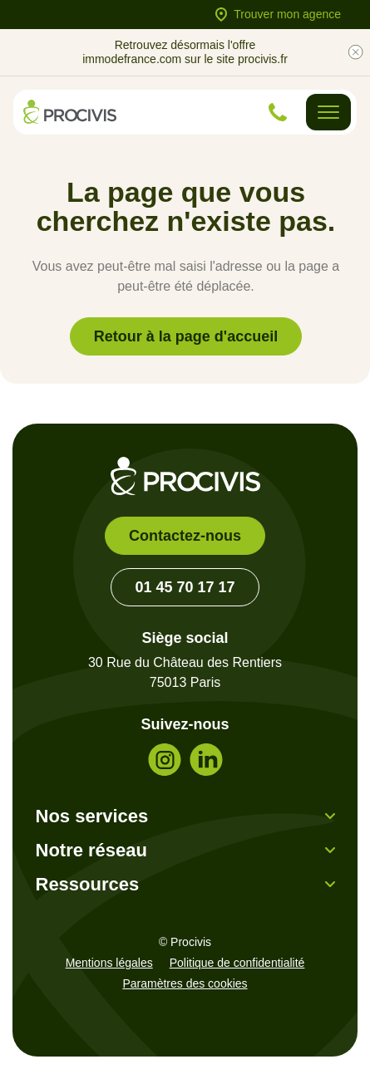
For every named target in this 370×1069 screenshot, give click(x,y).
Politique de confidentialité (237, 962)
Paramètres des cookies (184, 983)
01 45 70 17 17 (184, 587)
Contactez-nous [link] (185, 535)
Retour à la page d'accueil (186, 336)
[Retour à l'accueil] (69, 112)
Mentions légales (109, 962)
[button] (185, 816)
